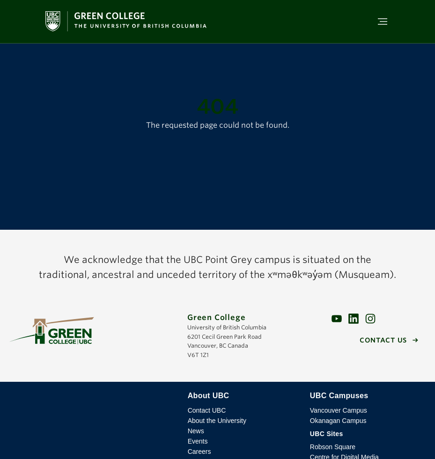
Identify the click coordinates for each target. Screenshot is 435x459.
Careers (199, 451)
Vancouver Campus (338, 410)
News (196, 431)
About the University (217, 420)
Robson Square (332, 447)
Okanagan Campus (338, 420)
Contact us (383, 340)
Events (198, 441)
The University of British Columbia (92, 403)
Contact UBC (207, 410)
